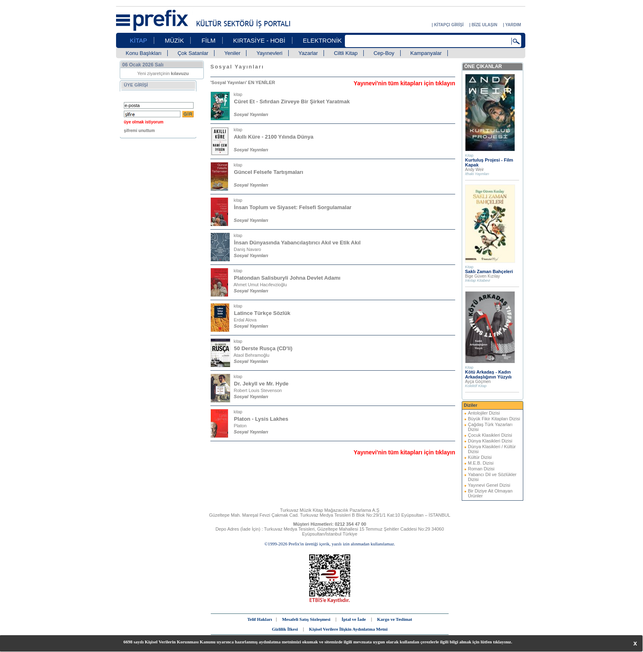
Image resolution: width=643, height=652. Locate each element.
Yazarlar (308, 53)
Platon (240, 425)
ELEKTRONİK (322, 40)
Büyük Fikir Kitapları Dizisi (494, 418)
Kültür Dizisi (480, 457)
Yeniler (232, 53)
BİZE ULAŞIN (484, 25)
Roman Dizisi (481, 468)
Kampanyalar (426, 53)
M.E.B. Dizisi (480, 463)
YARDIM (513, 25)
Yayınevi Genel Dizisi (489, 485)
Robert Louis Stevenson (258, 390)
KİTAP (138, 40)
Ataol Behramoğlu (251, 355)
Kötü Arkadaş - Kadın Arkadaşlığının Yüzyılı (488, 374)
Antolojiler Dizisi (484, 412)
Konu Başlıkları (144, 53)
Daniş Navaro (247, 249)
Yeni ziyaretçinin (163, 73)
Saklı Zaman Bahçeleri (489, 271)
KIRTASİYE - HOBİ (259, 40)
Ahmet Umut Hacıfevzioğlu (260, 284)
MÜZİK (174, 40)
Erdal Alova (245, 319)
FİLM (208, 40)
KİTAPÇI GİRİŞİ (448, 25)
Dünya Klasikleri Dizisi (490, 440)
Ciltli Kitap (346, 53)
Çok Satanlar (193, 53)
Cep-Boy (384, 53)
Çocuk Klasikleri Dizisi (490, 435)
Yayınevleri (269, 53)
